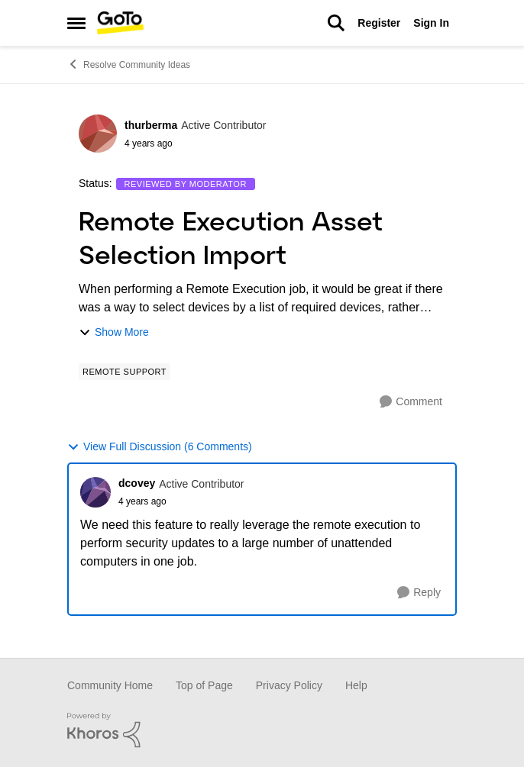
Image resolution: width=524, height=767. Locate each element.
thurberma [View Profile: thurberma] (151, 125)
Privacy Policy (289, 685)
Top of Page (204, 685)
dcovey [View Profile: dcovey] (136, 483)
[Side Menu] (76, 22)
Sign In (431, 23)
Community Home (110, 685)
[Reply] (419, 592)
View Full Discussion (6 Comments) (159, 446)
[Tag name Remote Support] (124, 371)
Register (378, 23)
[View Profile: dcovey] (95, 492)
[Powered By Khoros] (262, 730)
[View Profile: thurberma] (98, 133)
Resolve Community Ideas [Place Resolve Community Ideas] (128, 64)
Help (356, 685)
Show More (114, 332)
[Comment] (411, 402)
